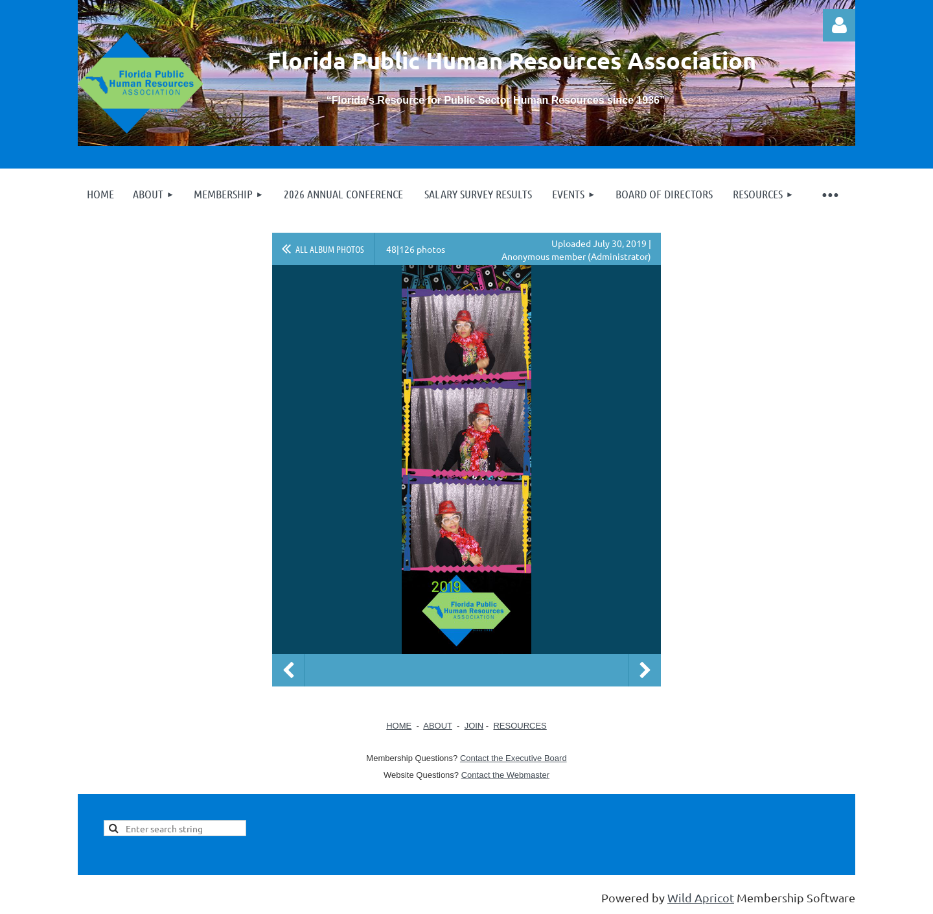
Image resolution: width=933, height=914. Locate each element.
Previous (288, 670)
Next (644, 670)
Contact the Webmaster (505, 775)
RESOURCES (519, 726)
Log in (839, 25)
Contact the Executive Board (513, 758)
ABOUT (437, 726)
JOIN (474, 726)
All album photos (329, 249)
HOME (398, 726)
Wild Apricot (700, 897)
